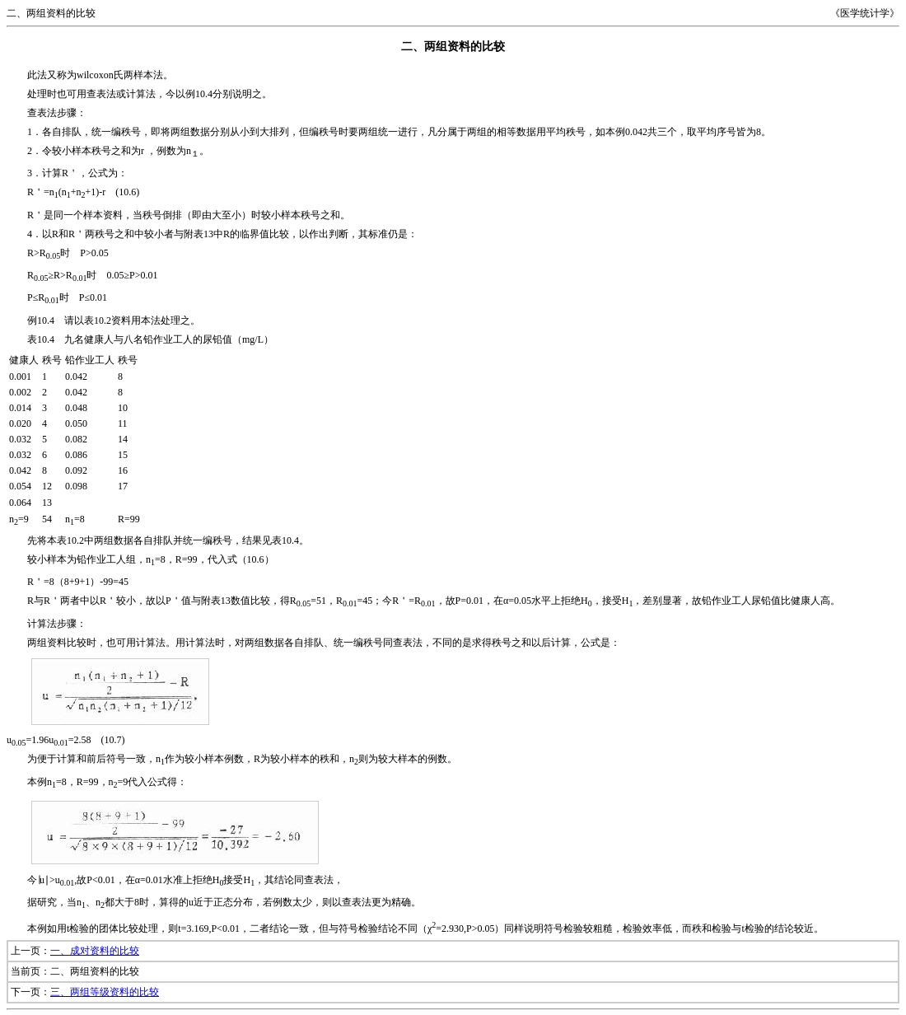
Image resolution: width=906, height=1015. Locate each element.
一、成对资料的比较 (94, 951)
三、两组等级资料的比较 (104, 992)
